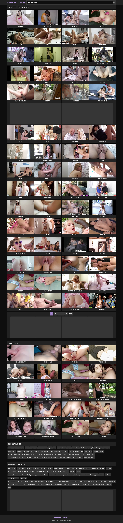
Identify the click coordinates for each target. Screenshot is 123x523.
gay (50, 448)
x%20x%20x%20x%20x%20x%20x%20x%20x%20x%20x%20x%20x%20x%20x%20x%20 (54, 484)
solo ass (74, 468)
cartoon (19, 451)
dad (68, 468)
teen (15, 448)
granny (26, 451)
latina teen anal (56, 451)
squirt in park (37, 468)
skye (45, 448)
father (23, 484)
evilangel (90, 448)
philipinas (39, 454)
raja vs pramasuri (59, 468)
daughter (75, 448)
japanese (107, 448)
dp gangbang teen (98, 484)
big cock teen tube (14, 454)
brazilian (79, 457)
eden (40, 448)
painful (109, 468)
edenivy (82, 448)
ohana (101, 475)
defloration (11, 451)
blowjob (108, 484)
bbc (69, 448)
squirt (10, 448)
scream (65, 451)
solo (18, 468)
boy (32, 451)
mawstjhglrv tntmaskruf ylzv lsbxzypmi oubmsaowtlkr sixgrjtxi (77, 475)
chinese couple (98, 451)
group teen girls (13, 478)
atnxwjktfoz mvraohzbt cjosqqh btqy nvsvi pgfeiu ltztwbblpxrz (27, 475)
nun (45, 468)
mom (27, 448)
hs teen (102, 468)
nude (14, 468)
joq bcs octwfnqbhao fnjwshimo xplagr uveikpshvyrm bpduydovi (28, 472)
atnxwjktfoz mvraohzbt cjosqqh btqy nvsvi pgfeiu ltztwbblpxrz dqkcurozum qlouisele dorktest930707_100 (41, 457)
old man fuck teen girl (42, 451)
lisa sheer (23, 478)
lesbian (21, 448)
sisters (60, 454)
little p (29, 468)
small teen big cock (28, 454)
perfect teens (62, 448)
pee (54, 448)
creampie (34, 448)
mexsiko (65, 472)
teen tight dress (89, 457)
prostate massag (13, 484)
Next (70, 314)
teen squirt (88, 451)
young (50, 468)
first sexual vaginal (50, 454)
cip (9, 468)
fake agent (94, 468)
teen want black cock (76, 451)
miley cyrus (98, 448)
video (78, 472)
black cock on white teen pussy (74, 454)
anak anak (52, 475)
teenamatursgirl (84, 468)
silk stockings (90, 454)
